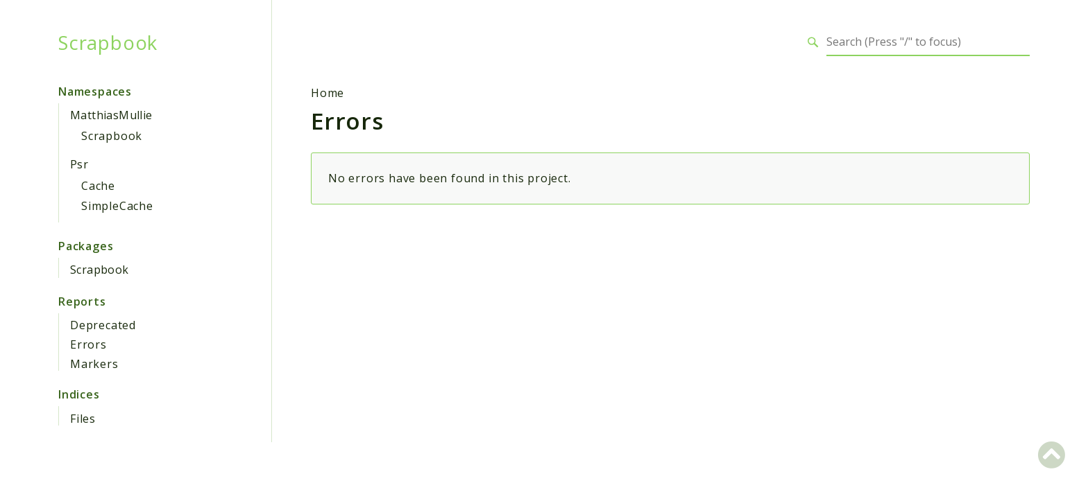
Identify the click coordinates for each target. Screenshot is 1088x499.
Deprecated (103, 325)
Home (327, 92)
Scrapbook (108, 42)
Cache (98, 185)
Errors (88, 344)
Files (83, 418)
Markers (94, 363)
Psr (79, 164)
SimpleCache (117, 205)
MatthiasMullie (111, 115)
